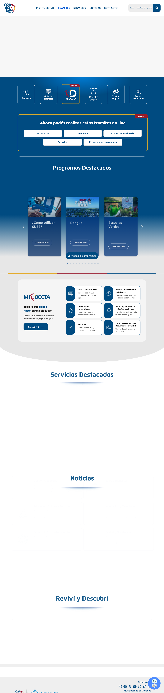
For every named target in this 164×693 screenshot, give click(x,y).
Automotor (43, 133)
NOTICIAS (95, 7)
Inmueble (83, 133)
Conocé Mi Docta (35, 327)
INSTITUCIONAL (45, 7)
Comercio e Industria (122, 133)
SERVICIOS (79, 7)
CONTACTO (111, 7)
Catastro (62, 142)
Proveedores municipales (103, 142)
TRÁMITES (64, 7)
